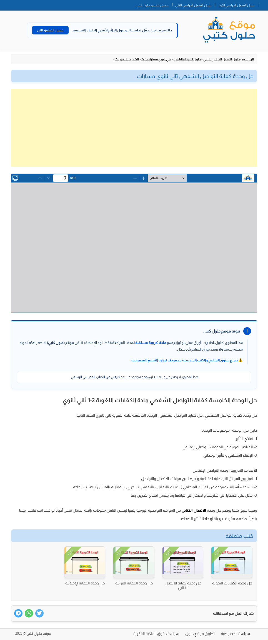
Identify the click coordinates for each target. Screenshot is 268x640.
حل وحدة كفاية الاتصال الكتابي (183, 585)
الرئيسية (248, 59)
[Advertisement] (134, 128)
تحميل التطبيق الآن (50, 30)
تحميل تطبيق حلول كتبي (152, 5)
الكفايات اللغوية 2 (127, 59)
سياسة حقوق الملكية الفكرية (156, 633)
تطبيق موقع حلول (200, 633)
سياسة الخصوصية (235, 633)
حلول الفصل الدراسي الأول (236, 5)
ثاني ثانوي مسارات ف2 (156, 59)
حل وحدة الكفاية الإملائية (85, 583)
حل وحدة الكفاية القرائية (134, 583)
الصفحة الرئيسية (263, 4)
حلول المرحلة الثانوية (187, 59)
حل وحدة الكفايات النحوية (232, 583)
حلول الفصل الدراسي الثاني (193, 5)
